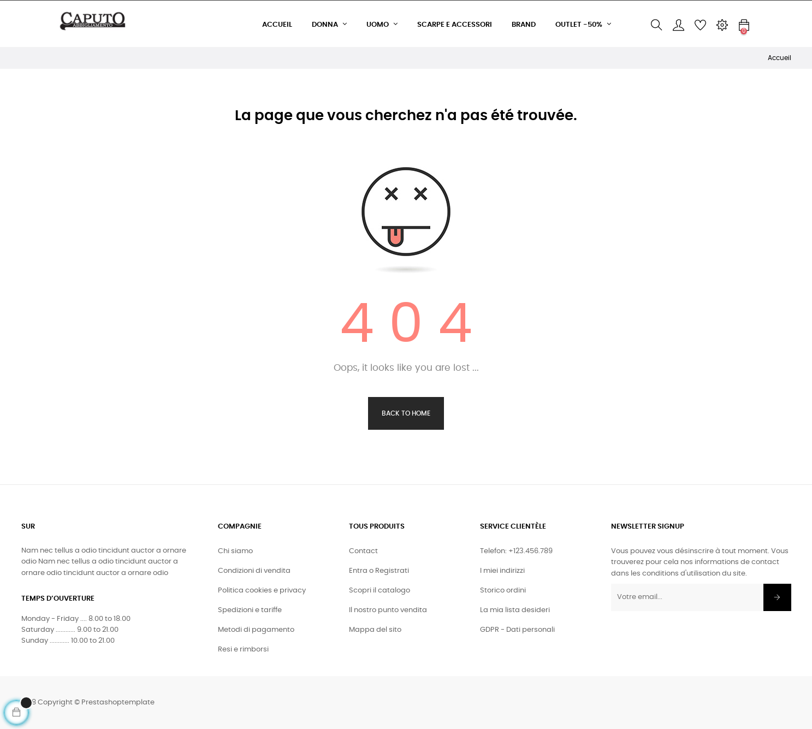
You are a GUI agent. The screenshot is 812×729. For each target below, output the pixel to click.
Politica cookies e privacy (262, 590)
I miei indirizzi (502, 570)
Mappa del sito (375, 629)
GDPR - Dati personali (517, 629)
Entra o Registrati (379, 570)
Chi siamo (235, 551)
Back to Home (406, 413)
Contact (363, 551)
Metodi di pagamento (256, 629)
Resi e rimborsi (243, 649)
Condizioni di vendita (254, 570)
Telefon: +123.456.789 (516, 551)
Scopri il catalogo (379, 590)
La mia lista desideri (515, 610)
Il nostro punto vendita (388, 610)
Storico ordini (503, 590)
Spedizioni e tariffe (250, 610)
